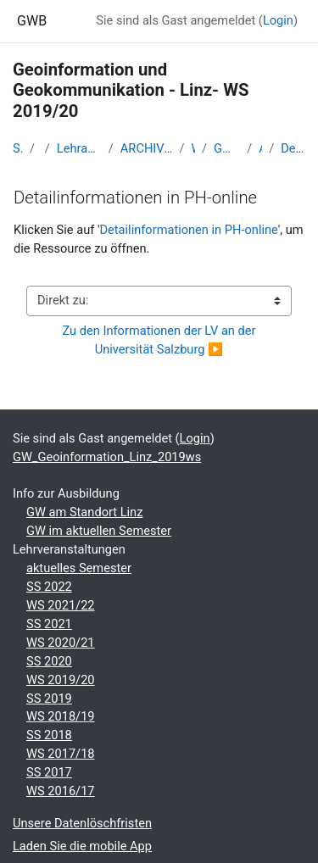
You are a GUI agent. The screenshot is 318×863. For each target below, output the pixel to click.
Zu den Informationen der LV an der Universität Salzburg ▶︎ (161, 340)
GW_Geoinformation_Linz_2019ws (227, 148)
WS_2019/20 (193, 148)
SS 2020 (49, 661)
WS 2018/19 (60, 716)
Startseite (18, 148)
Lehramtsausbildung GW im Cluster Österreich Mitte (79, 148)
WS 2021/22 (60, 605)
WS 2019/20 (60, 680)
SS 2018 (49, 735)
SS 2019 (49, 698)
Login (278, 20)
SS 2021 (49, 624)
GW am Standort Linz (84, 512)
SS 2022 (49, 586)
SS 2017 (49, 772)
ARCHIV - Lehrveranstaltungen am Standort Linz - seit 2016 (146, 148)
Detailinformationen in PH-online (293, 148)
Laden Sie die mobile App (82, 846)
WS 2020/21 (60, 642)
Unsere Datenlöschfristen (82, 823)
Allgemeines (260, 148)
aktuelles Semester (78, 568)
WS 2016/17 (60, 791)
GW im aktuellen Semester (98, 530)
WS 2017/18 (60, 753)
